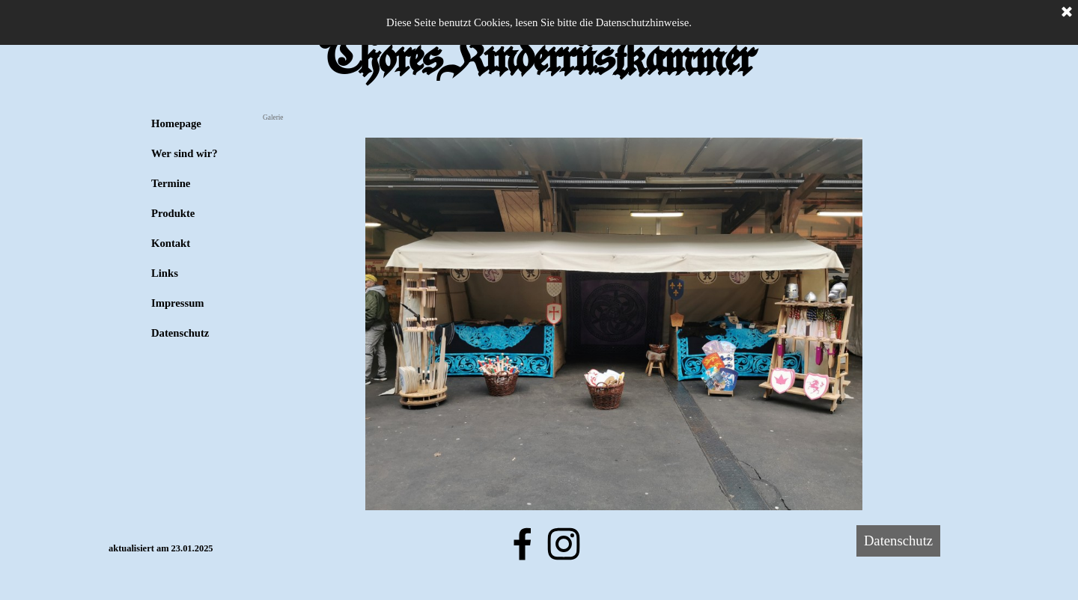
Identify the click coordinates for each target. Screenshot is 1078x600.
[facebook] (522, 544)
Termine (170, 183)
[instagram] (563, 544)
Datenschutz (180, 333)
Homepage (176, 123)
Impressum (177, 303)
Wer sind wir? (184, 153)
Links (164, 273)
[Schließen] (1066, 13)
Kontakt (170, 243)
